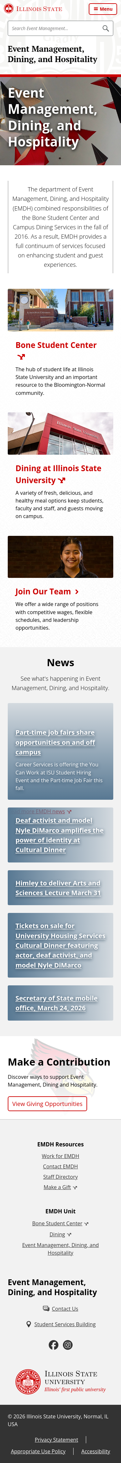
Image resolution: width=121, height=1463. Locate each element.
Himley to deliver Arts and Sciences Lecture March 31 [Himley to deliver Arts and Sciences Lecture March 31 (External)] (58, 887)
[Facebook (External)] (53, 1345)
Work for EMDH (60, 1156)
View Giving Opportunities (47, 1104)
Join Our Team (43, 591)
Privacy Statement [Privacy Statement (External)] (56, 1439)
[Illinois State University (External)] (33, 8)
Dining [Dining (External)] (57, 1234)
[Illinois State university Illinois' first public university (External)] (60, 1381)
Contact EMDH (60, 1166)
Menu (106, 9)
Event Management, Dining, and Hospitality (52, 53)
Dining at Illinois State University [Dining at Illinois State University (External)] (58, 474)
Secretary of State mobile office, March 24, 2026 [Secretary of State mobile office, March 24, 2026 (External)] (56, 1002)
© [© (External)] (10, 1416)
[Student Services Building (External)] (60, 1324)
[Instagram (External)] (68, 1345)
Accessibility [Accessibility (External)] (95, 1451)
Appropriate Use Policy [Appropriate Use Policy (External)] (38, 1451)
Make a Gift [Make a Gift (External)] (57, 1187)
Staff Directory (60, 1176)
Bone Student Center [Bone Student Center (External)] (57, 1223)
